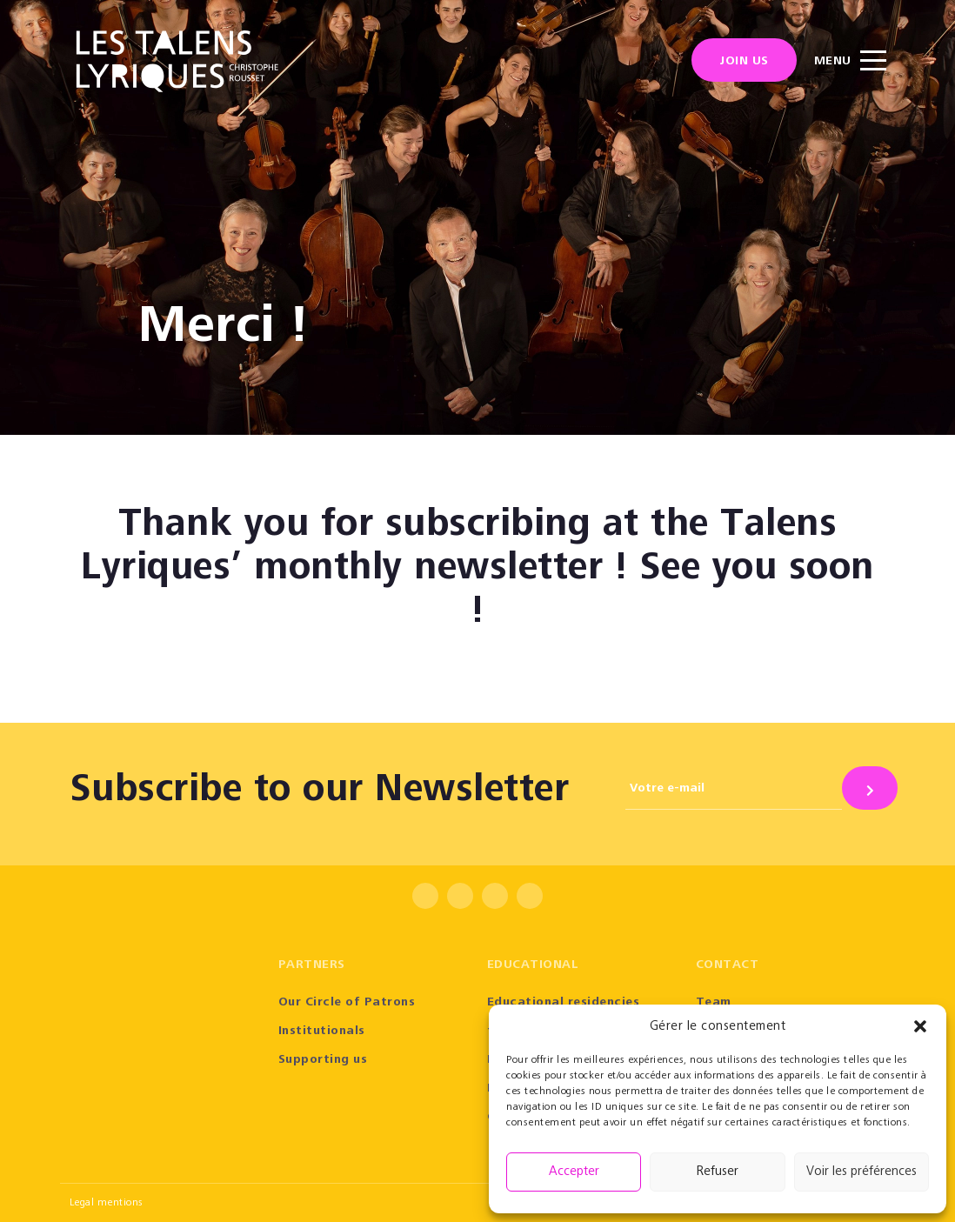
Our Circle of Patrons (347, 1003)
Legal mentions (107, 1203)
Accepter (574, 1172)
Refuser (717, 1172)
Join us (744, 62)
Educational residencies (563, 1003)
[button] (920, 1026)
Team (713, 1003)
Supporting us (323, 1060)
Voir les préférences (861, 1172)
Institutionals (321, 1031)
